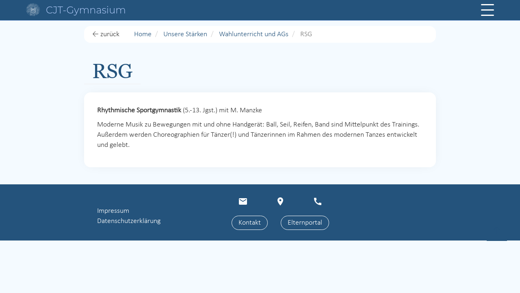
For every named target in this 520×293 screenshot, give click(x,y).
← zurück (105, 34)
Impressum (113, 211)
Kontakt (249, 222)
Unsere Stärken (185, 34)
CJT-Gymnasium (86, 10)
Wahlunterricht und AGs (253, 34)
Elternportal (305, 222)
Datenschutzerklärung (128, 221)
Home (143, 34)
